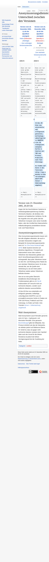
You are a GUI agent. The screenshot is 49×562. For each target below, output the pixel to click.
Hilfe (3, 22)
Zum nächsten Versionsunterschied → (40, 55)
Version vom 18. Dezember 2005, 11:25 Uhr (25, 29)
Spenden (4, 40)
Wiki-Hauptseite (6, 20)
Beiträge (26, 41)
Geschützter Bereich (7, 38)
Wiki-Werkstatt (6, 26)
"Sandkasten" (5, 28)
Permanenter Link (7, 56)
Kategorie (22, 346)
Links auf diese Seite (8, 46)
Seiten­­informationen (7, 58)
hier (38, 281)
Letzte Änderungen (7, 30)
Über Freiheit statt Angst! (33, 364)
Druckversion (5, 54)
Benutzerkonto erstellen (34, 2)
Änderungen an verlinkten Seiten (6, 49)
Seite (19, 7)
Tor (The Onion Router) (31, 245)
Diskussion (28, 38)
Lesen (27, 11)
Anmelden (45, 2)
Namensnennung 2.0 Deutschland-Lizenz (29, 358)
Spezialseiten (5, 52)
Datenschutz (21, 364)
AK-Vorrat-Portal (6, 36)
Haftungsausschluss (23, 367)
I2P (19, 248)
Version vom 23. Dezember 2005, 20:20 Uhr (40, 29)
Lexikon (28, 346)
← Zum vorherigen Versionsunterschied (26, 45)
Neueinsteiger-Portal (7, 24)
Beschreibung (22, 323)
